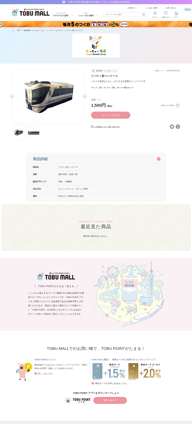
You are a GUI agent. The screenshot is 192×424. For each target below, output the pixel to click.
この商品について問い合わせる (107, 127)
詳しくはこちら (45, 373)
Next (84, 96)
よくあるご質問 (151, 8)
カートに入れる (111, 115)
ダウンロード (110, 400)
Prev (11, 96)
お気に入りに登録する (177, 105)
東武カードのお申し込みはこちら (111, 383)
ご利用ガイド (132, 8)
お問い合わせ (171, 8)
